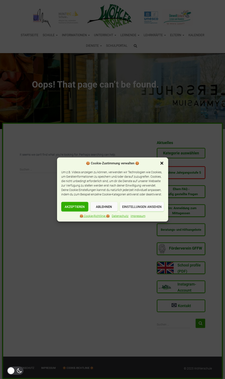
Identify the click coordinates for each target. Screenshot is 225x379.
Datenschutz (120, 216)
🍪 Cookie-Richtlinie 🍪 (95, 216)
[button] (162, 163)
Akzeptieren (75, 207)
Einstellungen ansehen (142, 207)
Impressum (138, 216)
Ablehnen (104, 207)
